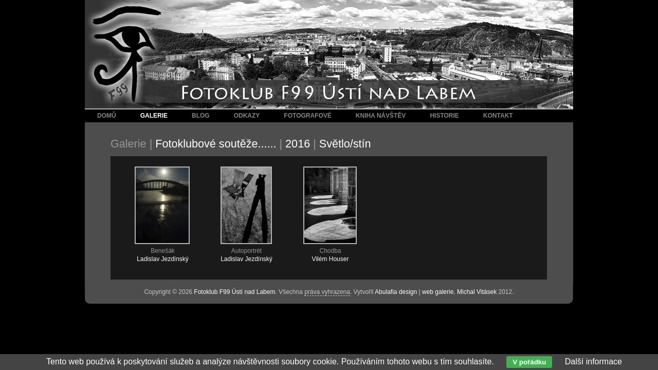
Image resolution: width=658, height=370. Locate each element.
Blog (201, 115)
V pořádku (529, 362)
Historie (444, 115)
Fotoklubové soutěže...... (215, 143)
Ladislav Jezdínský (163, 259)
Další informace (593, 361)
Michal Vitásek (477, 291)
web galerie (437, 291)
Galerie (154, 115)
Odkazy (247, 115)
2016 (297, 143)
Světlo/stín (345, 143)
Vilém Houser (330, 259)
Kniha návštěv (381, 115)
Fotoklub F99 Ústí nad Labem (234, 291)
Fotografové (307, 115)
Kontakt (498, 115)
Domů (106, 115)
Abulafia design (396, 291)
